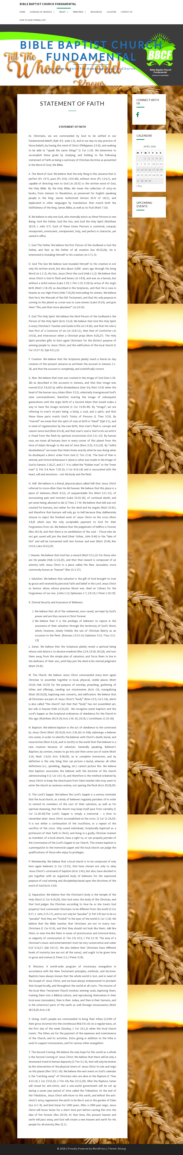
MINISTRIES (78, 11)
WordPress (99, 1148)
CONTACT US (127, 11)
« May (139, 185)
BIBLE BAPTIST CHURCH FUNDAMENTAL (48, 4)
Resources (96, 11)
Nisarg (122, 1148)
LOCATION (111, 11)
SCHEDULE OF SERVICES (41, 11)
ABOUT (62, 11)
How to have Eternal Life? (33, 20)
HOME (22, 11)
